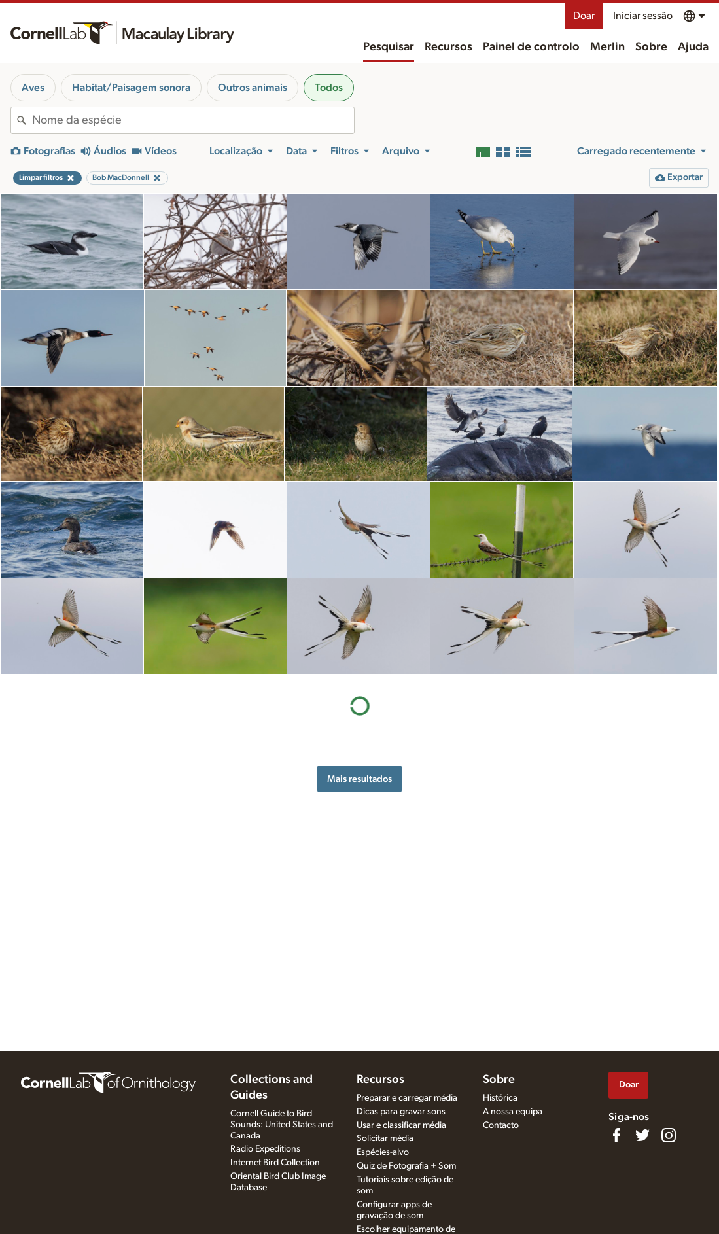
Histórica (500, 1097)
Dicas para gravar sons (401, 1111)
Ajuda (693, 47)
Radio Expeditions (265, 1149)
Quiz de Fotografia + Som (406, 1166)
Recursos (448, 47)
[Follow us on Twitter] (642, 1135)
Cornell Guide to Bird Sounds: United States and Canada (281, 1124)
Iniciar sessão (643, 15)
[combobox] (193, 120)
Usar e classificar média (401, 1125)
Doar (584, 15)
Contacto (501, 1125)
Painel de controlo (531, 47)
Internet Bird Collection (275, 1162)
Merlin (607, 47)
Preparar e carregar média (407, 1097)
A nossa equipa (512, 1111)
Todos (329, 87)
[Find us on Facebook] (616, 1135)
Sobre (651, 47)
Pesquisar (388, 47)
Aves (33, 87)
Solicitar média (385, 1138)
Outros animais (252, 87)
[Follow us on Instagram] (668, 1135)
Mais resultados (359, 779)
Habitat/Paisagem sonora (131, 87)
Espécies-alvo (383, 1152)
